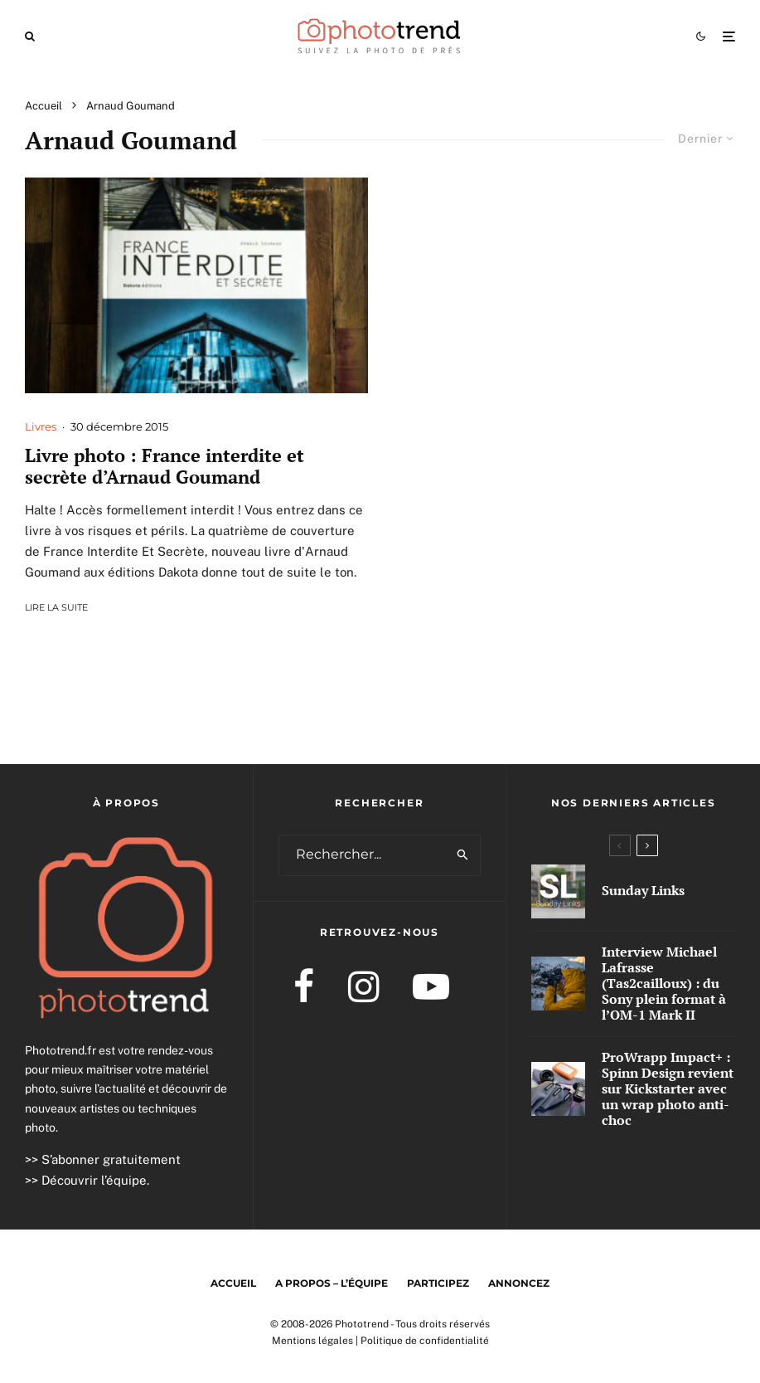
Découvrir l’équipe (94, 1180)
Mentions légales (312, 1340)
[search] (464, 855)
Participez (438, 1283)
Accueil (233, 1283)
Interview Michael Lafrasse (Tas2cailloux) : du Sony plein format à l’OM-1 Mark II (664, 984)
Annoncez (518, 1283)
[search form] (363, 855)
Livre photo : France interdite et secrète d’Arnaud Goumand (164, 467)
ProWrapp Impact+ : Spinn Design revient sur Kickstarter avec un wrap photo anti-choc (667, 1089)
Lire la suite (56, 607)
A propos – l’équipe (331, 1283)
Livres (40, 426)
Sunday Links (643, 890)
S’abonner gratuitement (111, 1159)
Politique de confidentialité (425, 1340)
